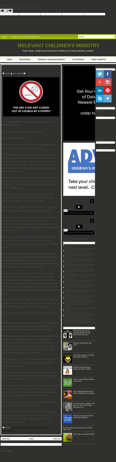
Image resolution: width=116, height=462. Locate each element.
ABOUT (4, 37)
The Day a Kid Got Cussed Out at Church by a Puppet (30, 68)
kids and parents (27, 427)
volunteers (10, 430)
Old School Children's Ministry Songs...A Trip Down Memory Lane (81, 332)
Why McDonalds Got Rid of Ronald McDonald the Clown (84, 392)
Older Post (56, 439)
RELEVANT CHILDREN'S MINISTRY (58, 45)
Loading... (99, 144)
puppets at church (37, 427)
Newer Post (6, 439)
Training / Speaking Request (51, 59)
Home (9, 59)
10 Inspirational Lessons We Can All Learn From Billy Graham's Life (84, 405)
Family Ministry (98, 59)
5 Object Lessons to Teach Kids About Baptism (83, 416)
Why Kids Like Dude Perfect (83, 434)
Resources (24, 59)
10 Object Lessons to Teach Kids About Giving (83, 356)
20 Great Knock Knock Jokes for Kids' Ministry (82, 368)
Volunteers (78, 59)
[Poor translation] (9, 11)
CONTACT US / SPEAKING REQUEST (26, 37)
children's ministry (16, 427)
